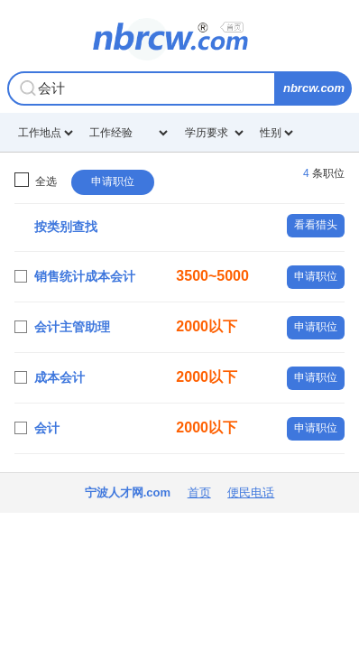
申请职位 (112, 181)
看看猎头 (315, 224)
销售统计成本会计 (84, 276)
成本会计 (59, 377)
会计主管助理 (72, 327)
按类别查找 (65, 226)
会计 (47, 428)
